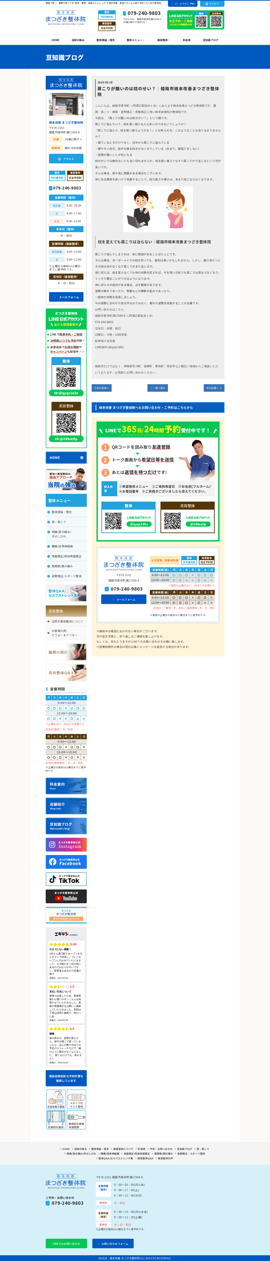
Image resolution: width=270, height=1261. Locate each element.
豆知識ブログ (210, 40)
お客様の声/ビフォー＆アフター (65, 633)
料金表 (187, 40)
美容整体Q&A (146, 1158)
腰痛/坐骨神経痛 (62, 546)
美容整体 (162, 40)
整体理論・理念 (105, 40)
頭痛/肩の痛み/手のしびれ (61, 534)
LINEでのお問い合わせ (66, 1243)
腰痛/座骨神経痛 (110, 1153)
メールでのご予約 (183, 3)
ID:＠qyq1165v (66, 393)
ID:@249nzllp (66, 438)
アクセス (212, 4)
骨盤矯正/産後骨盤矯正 (67, 556)
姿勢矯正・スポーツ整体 (191, 1153)
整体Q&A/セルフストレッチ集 (116, 1158)
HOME (55, 40)
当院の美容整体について (67, 621)
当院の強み (77, 40)
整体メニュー (135, 40)
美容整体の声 (165, 1158)
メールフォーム (123, 599)
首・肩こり (59, 522)
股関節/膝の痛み (62, 566)
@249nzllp (198, 524)
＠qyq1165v (139, 524)
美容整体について (123, 1149)
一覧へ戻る (158, 388)
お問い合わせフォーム (112, 1243)
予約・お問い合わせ (161, 1149)
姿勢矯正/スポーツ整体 (67, 576)
